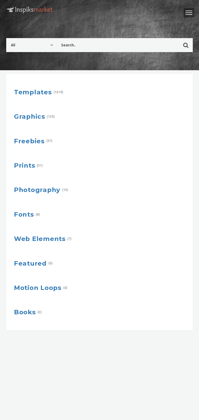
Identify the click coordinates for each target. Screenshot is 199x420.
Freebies (29, 141)
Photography (37, 190)
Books (25, 312)
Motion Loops (37, 287)
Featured (30, 263)
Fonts (24, 214)
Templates (33, 92)
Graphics (29, 116)
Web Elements (40, 239)
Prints (24, 165)
